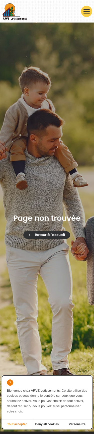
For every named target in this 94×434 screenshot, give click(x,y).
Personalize (77, 424)
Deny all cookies (47, 424)
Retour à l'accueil (50, 235)
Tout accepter (17, 424)
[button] (86, 11)
